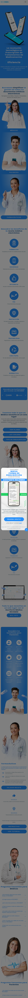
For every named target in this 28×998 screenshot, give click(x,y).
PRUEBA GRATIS (14, 519)
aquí (20, 523)
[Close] (26, 529)
